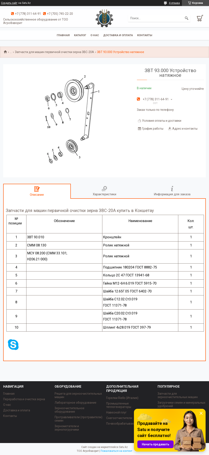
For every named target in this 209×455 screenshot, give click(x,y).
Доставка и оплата (118, 35)
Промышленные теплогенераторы (118, 405)
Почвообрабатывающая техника (129, 423)
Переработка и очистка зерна (24, 399)
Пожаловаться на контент (116, 450)
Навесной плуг (116, 412)
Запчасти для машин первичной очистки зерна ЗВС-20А (54, 52)
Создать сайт (9, 2)
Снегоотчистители (119, 418)
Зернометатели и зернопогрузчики (67, 427)
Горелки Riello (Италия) (122, 398)
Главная (63, 35)
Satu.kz (123, 447)
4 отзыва (174, 2)
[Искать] (186, 18)
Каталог (80, 35)
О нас (94, 35)
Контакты (144, 35)
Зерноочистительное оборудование (69, 409)
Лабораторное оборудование (75, 402)
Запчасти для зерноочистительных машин (178, 395)
